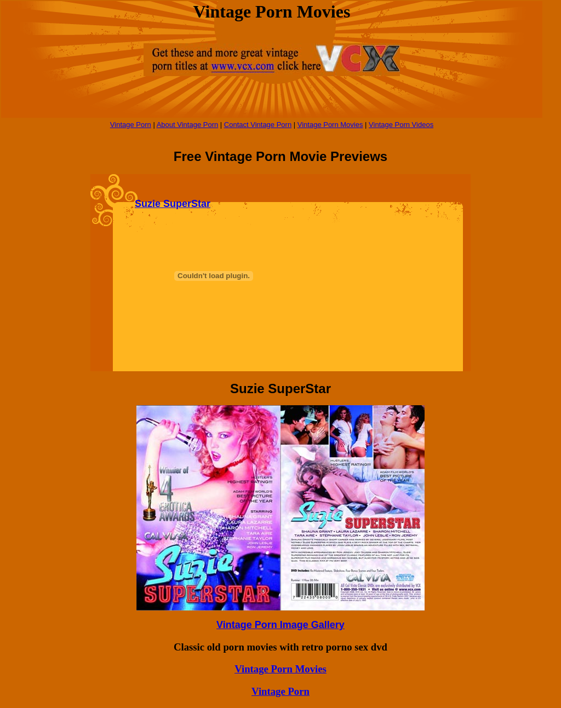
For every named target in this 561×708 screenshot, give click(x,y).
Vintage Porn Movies (330, 124)
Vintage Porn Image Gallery (280, 624)
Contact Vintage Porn (257, 124)
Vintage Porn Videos (401, 124)
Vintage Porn (130, 124)
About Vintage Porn (188, 124)
